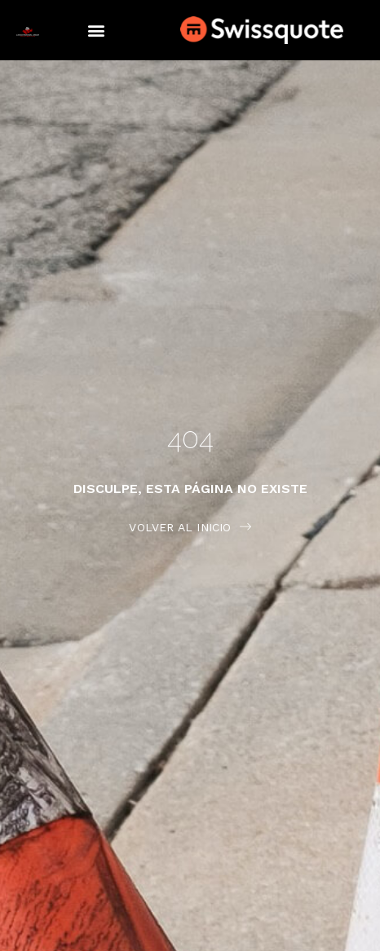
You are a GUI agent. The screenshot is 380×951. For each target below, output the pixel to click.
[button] (95, 30)
